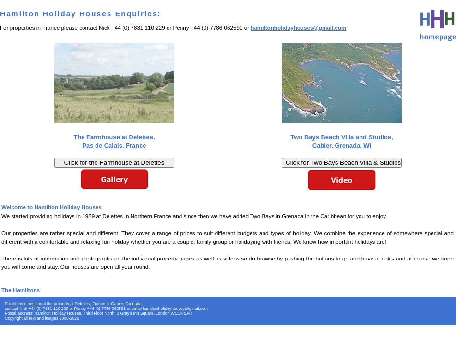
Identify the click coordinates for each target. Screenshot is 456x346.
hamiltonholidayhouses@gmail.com (298, 28)
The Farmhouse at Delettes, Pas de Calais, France (114, 141)
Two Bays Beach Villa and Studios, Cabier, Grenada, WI (341, 141)
